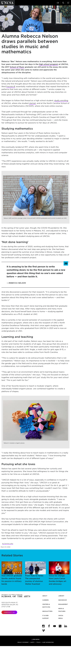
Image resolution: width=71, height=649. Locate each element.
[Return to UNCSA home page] (7, 3)
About (44, 596)
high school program (48, 64)
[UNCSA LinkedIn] (65, 626)
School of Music (17, 67)
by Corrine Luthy (7, 543)
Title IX (38, 642)
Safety (32, 642)
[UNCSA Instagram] (43, 626)
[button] (58, 3)
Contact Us (9, 612)
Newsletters (47, 611)
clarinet (32, 103)
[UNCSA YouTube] (54, 626)
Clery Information (48, 642)
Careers (45, 600)
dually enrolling (61, 100)
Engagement (63, 604)
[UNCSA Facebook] (49, 626)
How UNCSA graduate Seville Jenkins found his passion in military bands (11, 573)
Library (61, 596)
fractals (9, 86)
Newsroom (62, 600)
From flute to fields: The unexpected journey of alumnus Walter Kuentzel (35, 573)
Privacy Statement (23, 642)
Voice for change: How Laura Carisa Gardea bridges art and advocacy (59, 573)
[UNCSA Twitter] (60, 626)
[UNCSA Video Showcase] (43, 630)
